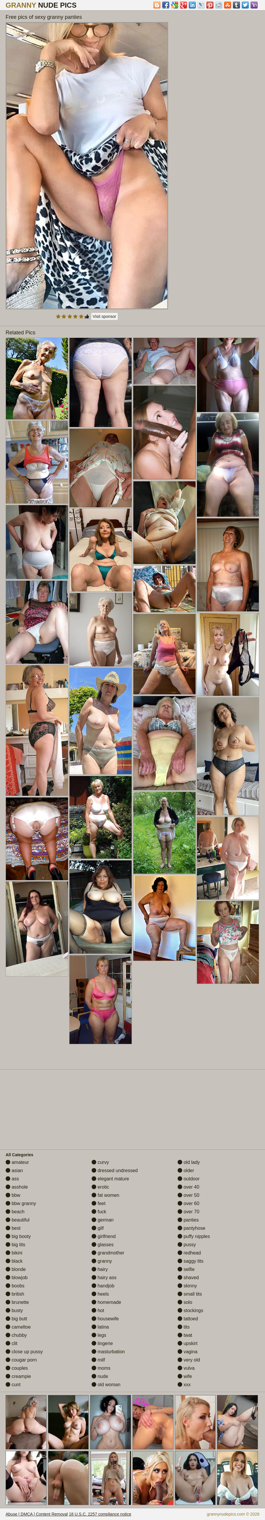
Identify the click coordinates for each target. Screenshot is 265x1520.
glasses (103, 1244)
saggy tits (190, 1261)
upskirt (188, 1343)
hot (98, 1310)
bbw (13, 1195)
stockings (190, 1310)
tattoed (188, 1318)
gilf (98, 1228)
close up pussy (24, 1351)
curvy (100, 1162)
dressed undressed (115, 1170)
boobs (15, 1285)
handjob (103, 1285)
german (103, 1219)
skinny (187, 1285)
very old (189, 1359)
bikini (14, 1252)
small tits (190, 1294)
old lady (189, 1162)
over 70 (188, 1211)
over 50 (188, 1195)
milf (98, 1359)
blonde (16, 1269)
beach (15, 1211)
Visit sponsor (104, 316)
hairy (100, 1269)
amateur (17, 1162)
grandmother (108, 1252)
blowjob (17, 1277)
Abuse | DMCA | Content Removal (37, 1514)
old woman (106, 1384)
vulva (186, 1368)
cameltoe (18, 1326)
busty (14, 1310)
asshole (17, 1186)
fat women (105, 1195)
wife (185, 1376)
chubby (16, 1335)
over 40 (188, 1186)
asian (14, 1170)
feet (98, 1203)
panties (188, 1219)
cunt (13, 1384)
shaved (188, 1277)
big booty (18, 1236)
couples (17, 1368)
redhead (189, 1252)
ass (12, 1178)
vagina (188, 1351)
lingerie (102, 1343)
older (186, 1170)
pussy (187, 1244)
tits (184, 1326)
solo (185, 1302)
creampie (18, 1376)
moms (101, 1368)
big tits (15, 1244)
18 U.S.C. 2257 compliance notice (100, 1514)
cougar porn (21, 1359)
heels (100, 1294)
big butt (16, 1318)
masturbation (108, 1351)
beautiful (17, 1219)
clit (11, 1343)
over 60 (188, 1203)
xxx (184, 1384)
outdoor (189, 1178)
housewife (105, 1318)
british (15, 1294)
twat (185, 1335)
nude (100, 1376)
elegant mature (110, 1178)
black (14, 1261)
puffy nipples (194, 1236)
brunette (17, 1302)
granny (102, 1261)
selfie (186, 1269)
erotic (100, 1186)
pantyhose (191, 1228)
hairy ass (104, 1277)
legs (99, 1335)
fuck (99, 1211)
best (13, 1228)
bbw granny (21, 1203)
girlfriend (104, 1236)
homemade (106, 1302)
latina (100, 1326)
